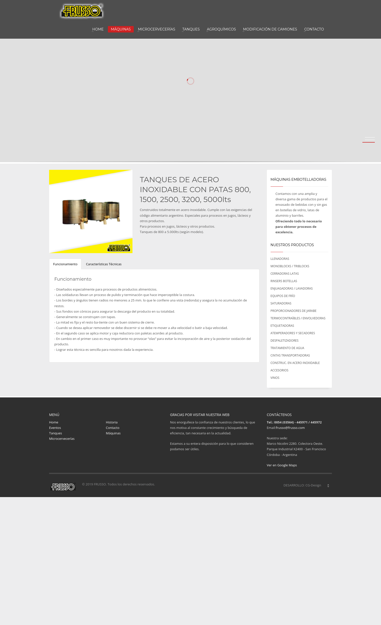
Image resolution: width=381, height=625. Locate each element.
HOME (98, 29)
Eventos (55, 427)
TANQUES (191, 29)
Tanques (55, 433)
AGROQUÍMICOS (221, 29)
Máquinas (113, 433)
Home (53, 422)
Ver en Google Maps (282, 465)
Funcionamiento (65, 264)
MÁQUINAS (121, 29)
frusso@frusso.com (290, 427)
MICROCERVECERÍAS (156, 29)
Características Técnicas (104, 264)
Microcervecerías (62, 438)
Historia (112, 422)
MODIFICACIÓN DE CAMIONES (270, 29)
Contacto (113, 427)
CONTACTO (314, 29)
